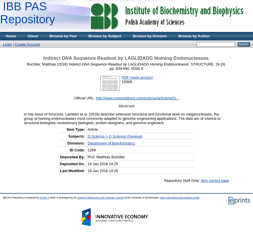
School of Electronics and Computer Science (100, 198)
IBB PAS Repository (27, 13)
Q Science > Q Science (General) (115, 136)
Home (11, 36)
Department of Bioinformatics (111, 143)
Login (7, 44)
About (33, 36)
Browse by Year (63, 36)
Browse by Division (150, 36)
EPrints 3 (44, 198)
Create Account (27, 44)
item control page (215, 180)
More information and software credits (180, 198)
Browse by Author (194, 36)
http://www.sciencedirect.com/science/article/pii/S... (137, 98)
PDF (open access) (137, 77)
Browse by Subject (105, 36)
